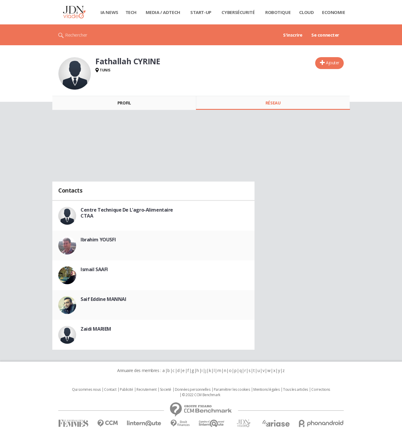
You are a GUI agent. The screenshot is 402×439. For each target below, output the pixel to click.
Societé (165, 390)
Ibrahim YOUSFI (98, 239)
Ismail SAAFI (94, 269)
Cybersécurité (238, 12)
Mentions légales (266, 390)
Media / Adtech (163, 12)
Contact (110, 390)
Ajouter (332, 62)
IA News (109, 12)
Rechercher (76, 35)
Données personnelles (193, 390)
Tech (130, 12)
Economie (333, 12)
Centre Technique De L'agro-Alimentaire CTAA (127, 213)
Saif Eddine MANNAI (103, 299)
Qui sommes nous (86, 390)
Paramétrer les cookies (232, 390)
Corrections (320, 390)
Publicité (126, 390)
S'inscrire (292, 35)
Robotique (277, 12)
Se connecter (325, 35)
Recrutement (146, 390)
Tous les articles (295, 390)
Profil (124, 103)
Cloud (306, 12)
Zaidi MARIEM (96, 329)
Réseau (273, 103)
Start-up (200, 12)
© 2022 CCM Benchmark (201, 395)
